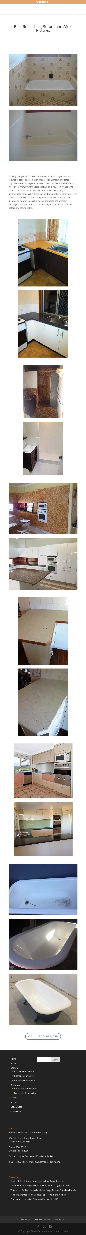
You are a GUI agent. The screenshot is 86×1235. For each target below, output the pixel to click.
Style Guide (58, 1219)
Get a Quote (16, 1106)
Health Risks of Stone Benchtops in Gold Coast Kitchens (37, 1181)
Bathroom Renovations (25, 1088)
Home (13, 1058)
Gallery (13, 1097)
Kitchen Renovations (24, 1071)
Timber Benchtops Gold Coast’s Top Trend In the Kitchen (38, 1194)
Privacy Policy (26, 1219)
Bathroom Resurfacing (25, 1093)
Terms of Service (42, 1219)
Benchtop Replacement (25, 1080)
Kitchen (14, 1067)
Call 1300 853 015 (43, 1036)
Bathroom (15, 1085)
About (13, 1063)
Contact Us (15, 1111)
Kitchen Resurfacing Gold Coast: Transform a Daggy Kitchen (39, 1185)
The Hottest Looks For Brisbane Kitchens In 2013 (34, 1199)
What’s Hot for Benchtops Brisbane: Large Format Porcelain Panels (43, 1190)
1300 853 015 (43, 2)
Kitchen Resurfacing (24, 1075)
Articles (14, 1102)
